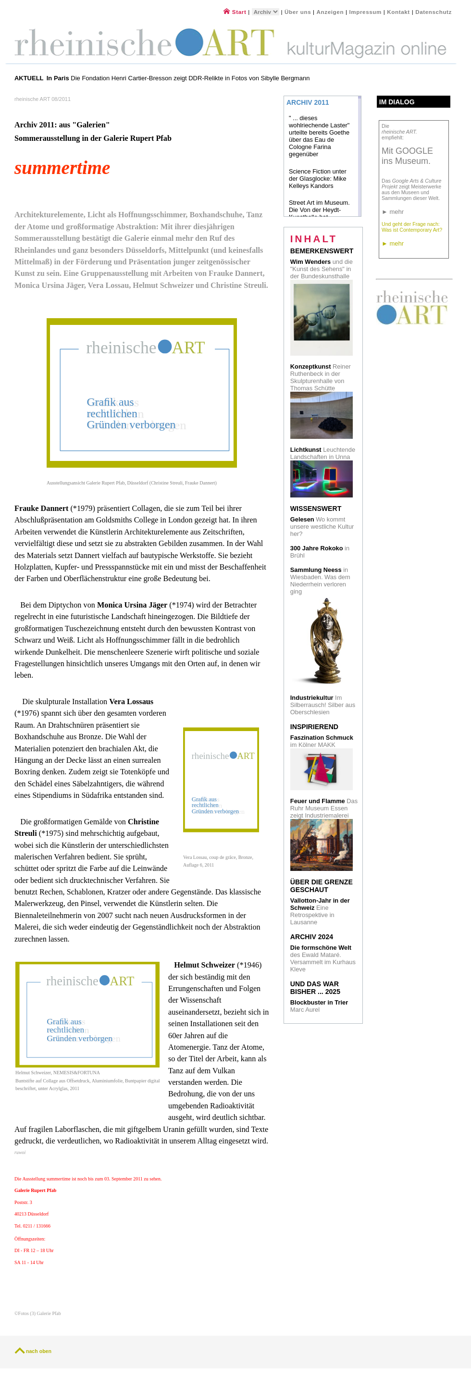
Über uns (298, 12)
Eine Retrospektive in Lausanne (320, 911)
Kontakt (398, 12)
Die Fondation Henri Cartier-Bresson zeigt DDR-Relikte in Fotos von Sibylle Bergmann (178, 78)
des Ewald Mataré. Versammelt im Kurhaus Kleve (323, 958)
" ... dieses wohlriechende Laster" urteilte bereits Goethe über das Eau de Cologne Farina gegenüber (319, 136)
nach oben (38, 1351)
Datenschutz (433, 12)
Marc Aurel (319, 1006)
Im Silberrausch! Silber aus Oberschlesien (322, 705)
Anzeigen (330, 12)
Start (234, 12)
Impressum (366, 12)
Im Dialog (397, 102)
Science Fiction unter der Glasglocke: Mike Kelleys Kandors (318, 178)
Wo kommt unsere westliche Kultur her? (322, 526)
